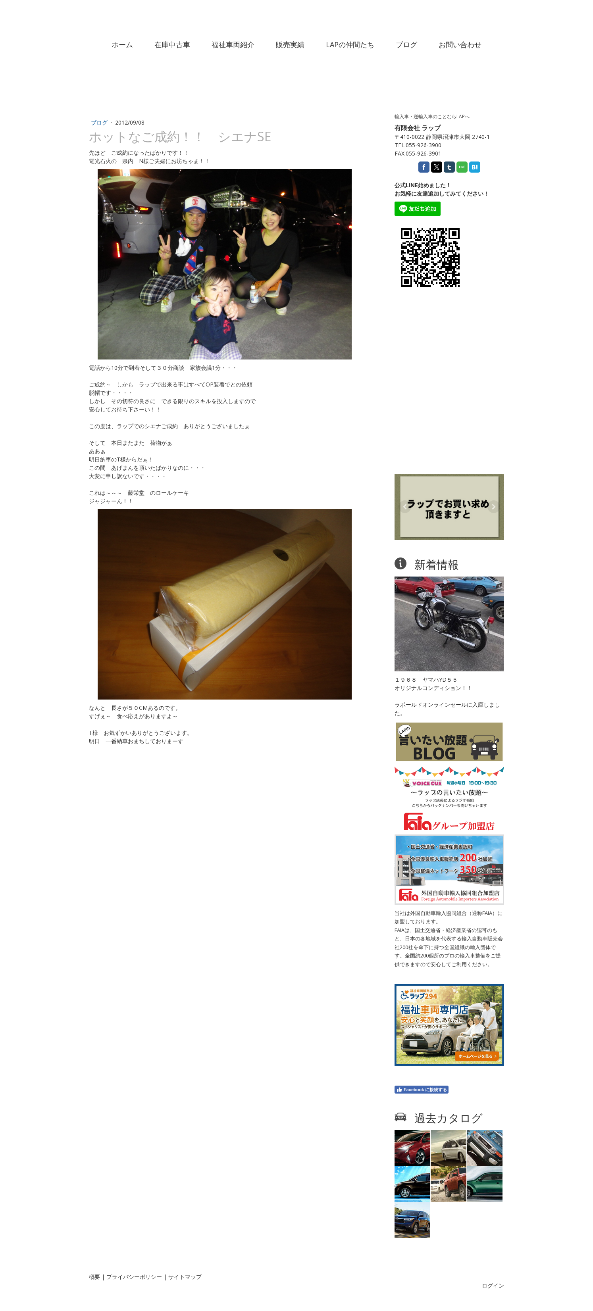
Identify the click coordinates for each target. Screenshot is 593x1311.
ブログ (406, 44)
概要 (94, 1276)
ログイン (493, 1285)
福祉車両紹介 (233, 44)
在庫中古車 (172, 44)
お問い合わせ (460, 44)
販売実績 (290, 44)
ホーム (122, 44)
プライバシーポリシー (134, 1276)
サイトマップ (185, 1276)
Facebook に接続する (421, 1089)
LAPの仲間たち (350, 44)
